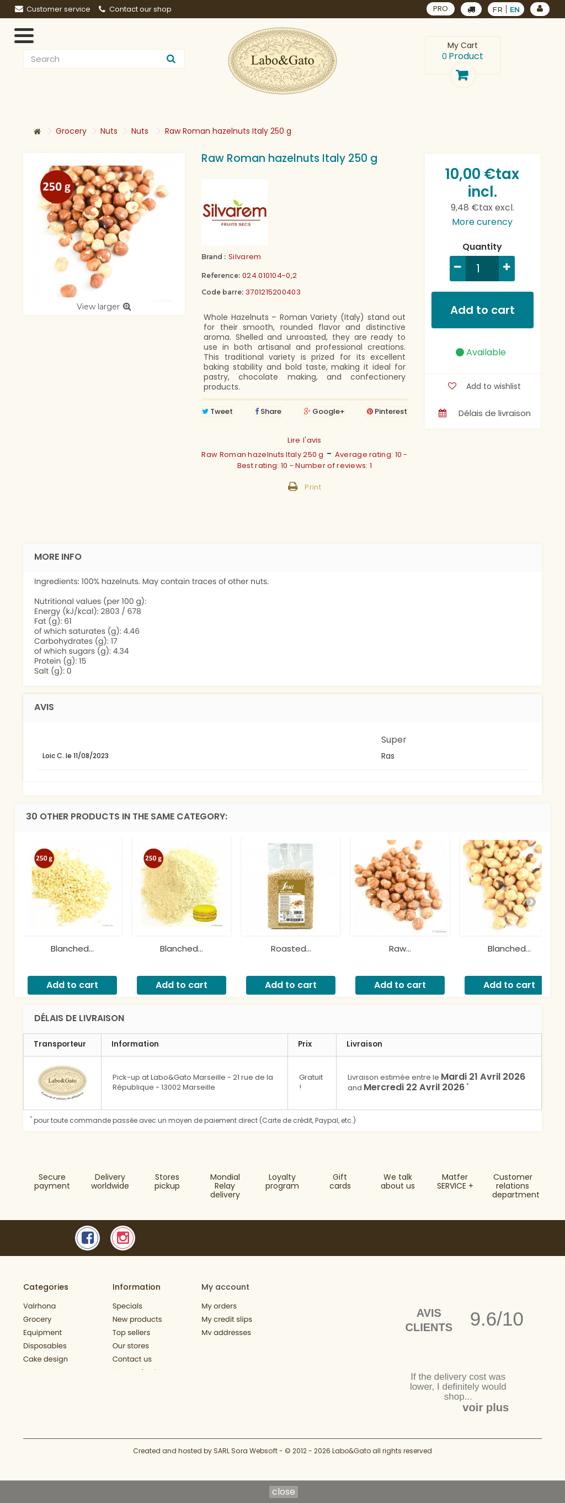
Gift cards (340, 1181)
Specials (127, 1306)
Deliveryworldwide (110, 1181)
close (283, 1492)
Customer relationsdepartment (516, 1185)
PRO (440, 8)
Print (313, 487)
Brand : (213, 257)
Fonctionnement (52, 1423)
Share (268, 411)
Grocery (37, 1319)
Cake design (45, 1359)
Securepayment (52, 1181)
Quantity (482, 247)
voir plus (485, 1407)
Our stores (131, 1346)
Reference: (220, 275)
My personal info (230, 1346)
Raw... (400, 948)
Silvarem (244, 256)
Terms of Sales (138, 1372)
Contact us (132, 1359)
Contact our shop (135, 9)
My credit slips (226, 1319)
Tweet (217, 411)
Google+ (324, 411)
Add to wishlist (492, 386)
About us (129, 1385)
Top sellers (132, 1332)
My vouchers (224, 1359)
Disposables (45, 1346)
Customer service (52, 9)
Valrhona (39, 1306)
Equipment (42, 1332)
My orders (219, 1306)
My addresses (226, 1332)
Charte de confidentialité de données (144, 1410)
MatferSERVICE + (455, 1181)
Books (33, 1372)
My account (225, 1286)
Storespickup (167, 1181)
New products (137, 1319)
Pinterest (387, 411)
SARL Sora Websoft (246, 1468)
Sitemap (128, 1435)
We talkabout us (398, 1181)
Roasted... (291, 948)
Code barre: (222, 292)
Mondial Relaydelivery (225, 1185)
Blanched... (72, 948)
